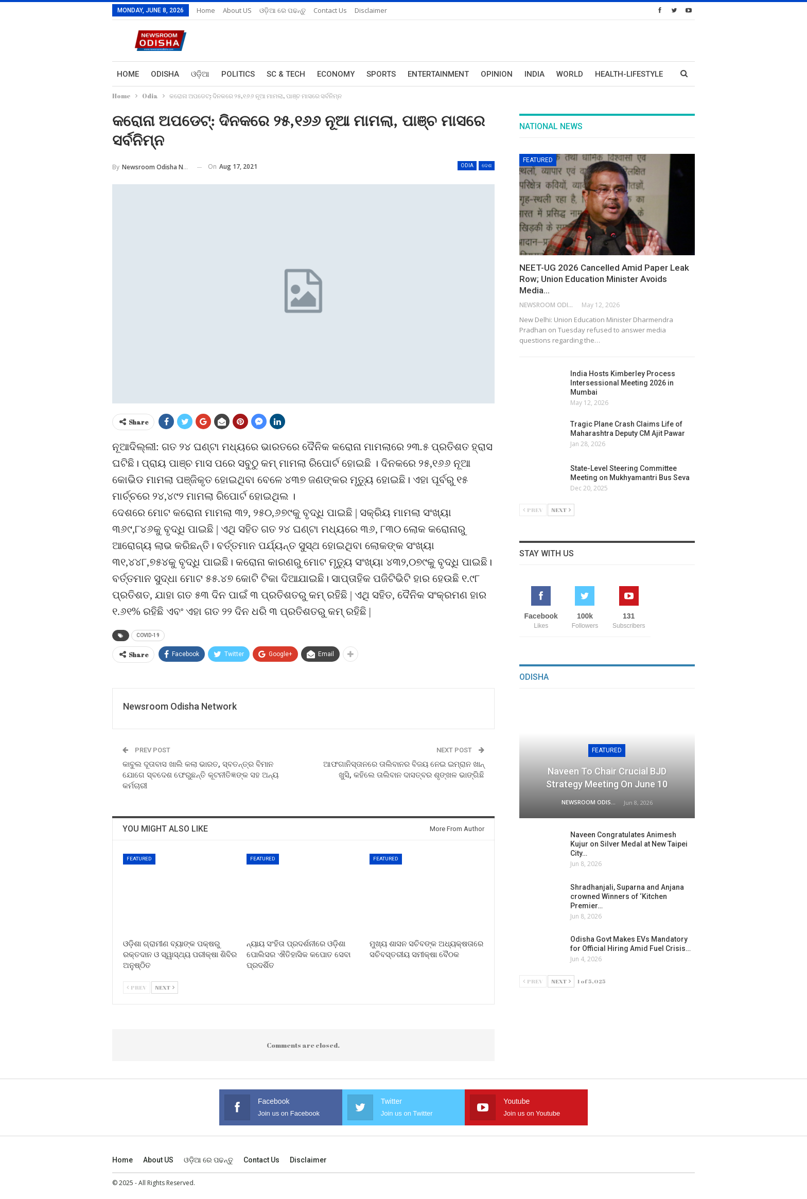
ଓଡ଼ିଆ (200, 74)
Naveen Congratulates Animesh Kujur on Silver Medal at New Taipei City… (629, 844)
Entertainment (438, 74)
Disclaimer (371, 10)
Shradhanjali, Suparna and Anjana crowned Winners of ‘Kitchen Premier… (627, 896)
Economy (336, 74)
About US (237, 10)
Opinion (497, 74)
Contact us (330, 10)
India (534, 74)
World (569, 74)
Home (206, 10)
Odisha (165, 74)
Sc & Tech (286, 74)
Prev (137, 987)
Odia (467, 165)
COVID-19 (148, 635)
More (606, 74)
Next (164, 987)
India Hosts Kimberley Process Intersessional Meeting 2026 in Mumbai (622, 382)
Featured (139, 858)
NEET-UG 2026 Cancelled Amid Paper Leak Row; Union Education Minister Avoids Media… (604, 278)
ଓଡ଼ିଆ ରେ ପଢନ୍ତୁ (282, 10)
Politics (238, 74)
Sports (381, 74)
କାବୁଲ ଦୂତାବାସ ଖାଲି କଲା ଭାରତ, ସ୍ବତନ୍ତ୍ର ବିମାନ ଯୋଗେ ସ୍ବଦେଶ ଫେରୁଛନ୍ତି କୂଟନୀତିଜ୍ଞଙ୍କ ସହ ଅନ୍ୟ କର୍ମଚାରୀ (200, 775)
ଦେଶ (487, 165)
